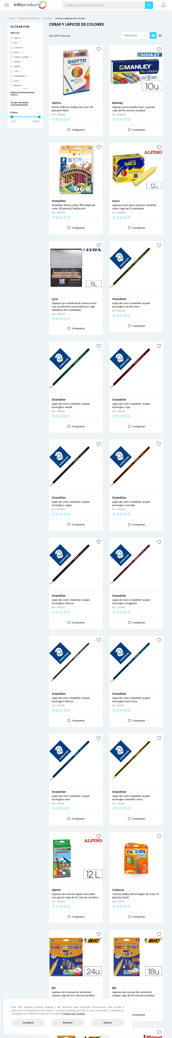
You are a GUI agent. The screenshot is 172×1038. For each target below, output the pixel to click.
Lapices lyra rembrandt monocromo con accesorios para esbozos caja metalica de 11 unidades (74, 307)
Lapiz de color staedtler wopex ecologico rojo (131, 405)
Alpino (56, 890)
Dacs (116, 201)
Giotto (56, 103)
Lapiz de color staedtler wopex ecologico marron (71, 601)
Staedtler (59, 201)
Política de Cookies (74, 1013)
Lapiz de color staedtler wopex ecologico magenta (131, 601)
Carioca (118, 890)
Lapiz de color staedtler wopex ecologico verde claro (131, 305)
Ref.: (54, 114)
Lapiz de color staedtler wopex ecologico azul (71, 797)
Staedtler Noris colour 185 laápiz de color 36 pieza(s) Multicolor (73, 207)
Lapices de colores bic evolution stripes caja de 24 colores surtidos (73, 993)
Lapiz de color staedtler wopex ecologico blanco (71, 699)
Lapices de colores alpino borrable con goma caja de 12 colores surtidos (75, 895)
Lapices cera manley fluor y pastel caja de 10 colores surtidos (133, 108)
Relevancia (135, 35)
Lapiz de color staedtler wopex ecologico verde (71, 405)
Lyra (55, 299)
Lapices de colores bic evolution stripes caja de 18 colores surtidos (133, 993)
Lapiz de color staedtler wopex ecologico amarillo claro (131, 797)
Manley (117, 103)
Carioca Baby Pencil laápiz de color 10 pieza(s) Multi (135, 895)
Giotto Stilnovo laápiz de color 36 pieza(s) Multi (72, 108)
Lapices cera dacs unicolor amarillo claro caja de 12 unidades (134, 207)
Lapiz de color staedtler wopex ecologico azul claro (131, 699)
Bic (54, 988)
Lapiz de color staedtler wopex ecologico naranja (131, 503)
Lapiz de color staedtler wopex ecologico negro (71, 503)
